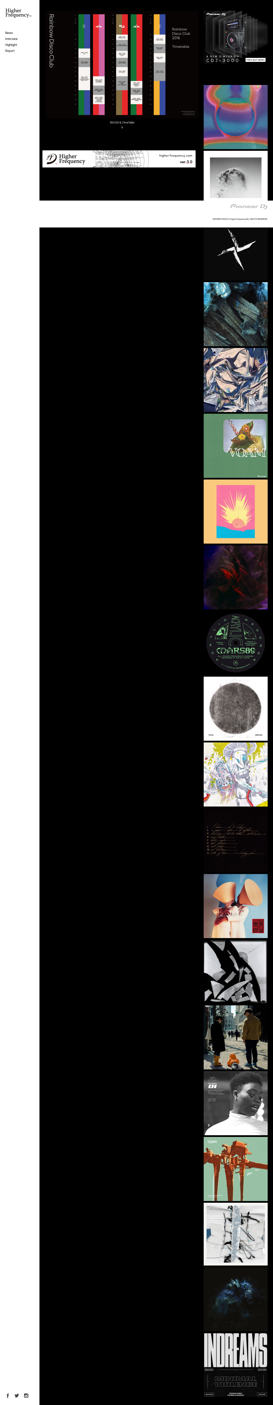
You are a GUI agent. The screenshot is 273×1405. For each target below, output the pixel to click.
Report (10, 51)
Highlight (11, 45)
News (9, 33)
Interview (11, 39)
